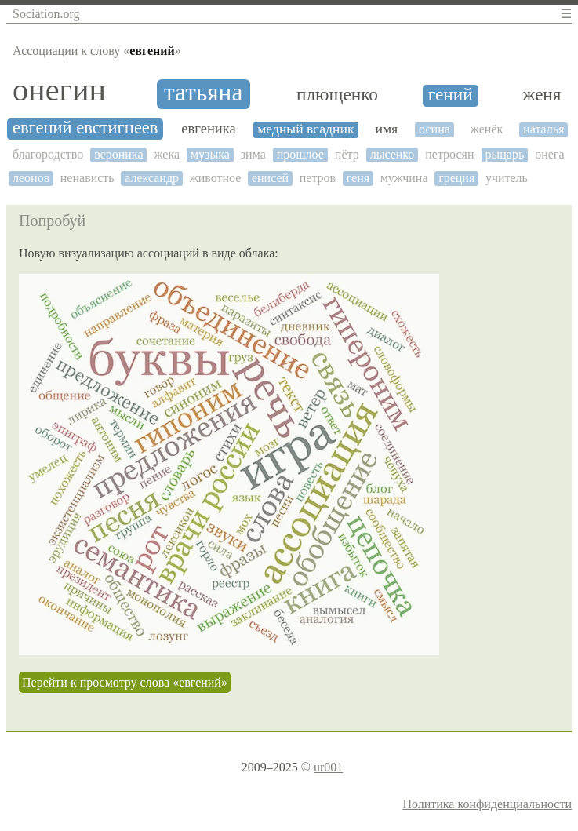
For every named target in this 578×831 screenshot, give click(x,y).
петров (318, 177)
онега (549, 154)
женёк (487, 129)
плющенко (337, 94)
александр (152, 177)
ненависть (87, 177)
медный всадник (305, 129)
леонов (31, 177)
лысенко (392, 154)
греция (456, 177)
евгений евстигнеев (85, 127)
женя (542, 94)
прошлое (300, 154)
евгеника (208, 129)
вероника (118, 154)
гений (450, 94)
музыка (210, 154)
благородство (48, 154)
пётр (347, 154)
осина (434, 129)
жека (167, 154)
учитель (506, 177)
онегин (59, 90)
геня (358, 177)
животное (216, 177)
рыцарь (505, 154)
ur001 (328, 767)
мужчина (404, 177)
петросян (449, 154)
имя (386, 129)
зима (253, 154)
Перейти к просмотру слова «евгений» (124, 682)
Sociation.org (46, 13)
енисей (270, 177)
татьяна (203, 92)
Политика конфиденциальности (487, 804)
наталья (543, 129)
